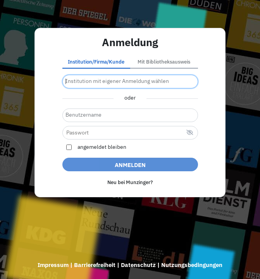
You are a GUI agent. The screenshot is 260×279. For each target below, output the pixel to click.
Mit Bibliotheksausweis (164, 62)
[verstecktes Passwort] (190, 133)
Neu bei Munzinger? (130, 182)
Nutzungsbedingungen (191, 265)
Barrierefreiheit (94, 265)
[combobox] (130, 81)
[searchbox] (130, 81)
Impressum (53, 265)
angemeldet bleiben (101, 147)
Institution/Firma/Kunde (96, 62)
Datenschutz (138, 265)
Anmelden (130, 165)
